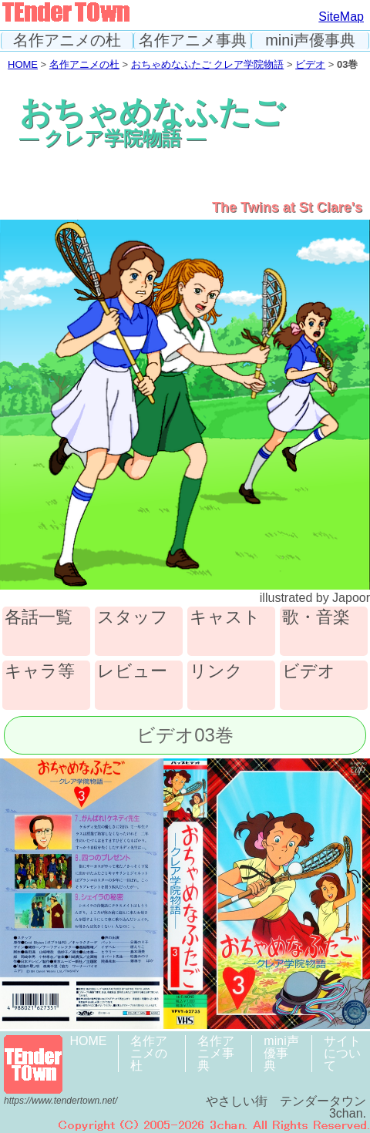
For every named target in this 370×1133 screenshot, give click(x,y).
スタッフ (132, 618)
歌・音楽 (316, 618)
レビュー (132, 672)
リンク (216, 672)
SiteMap (341, 16)
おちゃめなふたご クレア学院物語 (207, 64)
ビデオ (310, 64)
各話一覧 (38, 618)
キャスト (225, 618)
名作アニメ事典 (193, 40)
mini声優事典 (310, 40)
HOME (23, 64)
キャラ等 (40, 672)
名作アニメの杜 (67, 40)
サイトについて (342, 1053)
